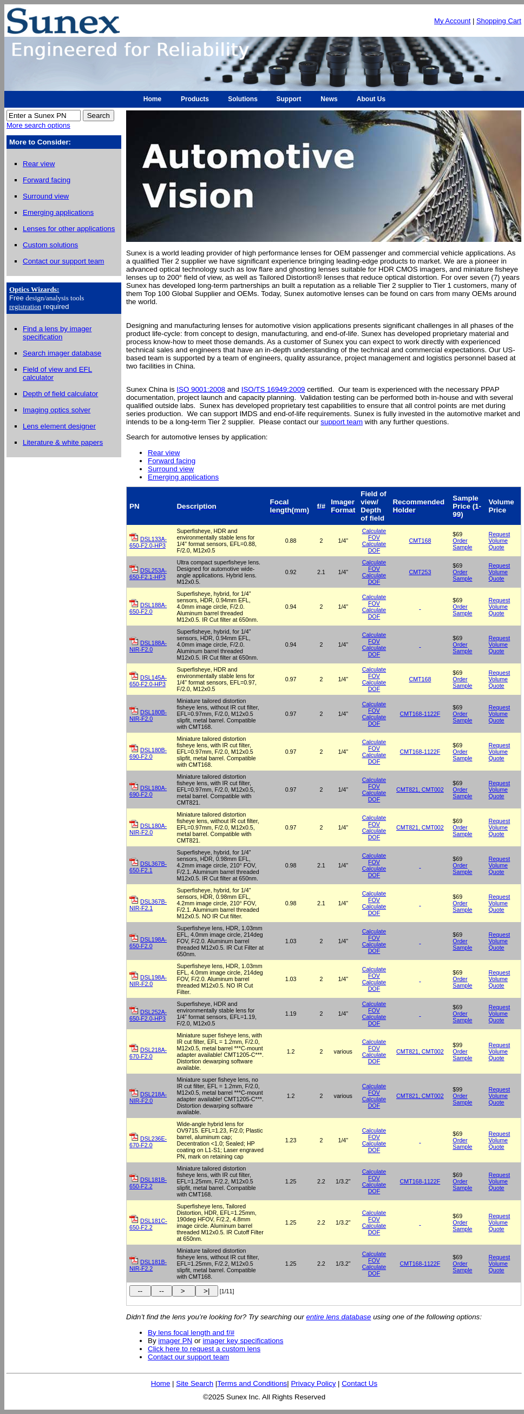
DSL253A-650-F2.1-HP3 (148, 573)
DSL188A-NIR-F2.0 (148, 646)
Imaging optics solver (56, 410)
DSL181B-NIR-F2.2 (148, 1265)
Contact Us (359, 1383)
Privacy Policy (313, 1383)
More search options (38, 125)
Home (161, 1383)
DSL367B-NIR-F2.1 (148, 904)
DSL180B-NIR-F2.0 (148, 715)
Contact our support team (188, 1357)
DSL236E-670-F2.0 (148, 1141)
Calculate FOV (374, 534)
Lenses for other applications (69, 229)
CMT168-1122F (420, 714)
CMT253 (420, 572)
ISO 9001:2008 (200, 389)
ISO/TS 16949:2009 (273, 389)
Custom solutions (50, 245)
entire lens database (338, 1317)
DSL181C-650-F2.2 (148, 1224)
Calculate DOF (374, 547)
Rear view (164, 453)
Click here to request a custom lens (204, 1349)
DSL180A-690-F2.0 (148, 791)
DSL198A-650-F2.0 (148, 942)
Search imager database (62, 353)
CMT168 (420, 540)
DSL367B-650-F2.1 (148, 866)
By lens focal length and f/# (191, 1332)
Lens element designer (59, 426)
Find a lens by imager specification (57, 333)
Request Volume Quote (499, 540)
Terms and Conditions (252, 1383)
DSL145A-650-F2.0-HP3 (148, 680)
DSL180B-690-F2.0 (148, 753)
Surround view (171, 469)
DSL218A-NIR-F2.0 (148, 1097)
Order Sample (462, 543)
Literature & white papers (63, 442)
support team (341, 422)
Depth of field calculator (60, 394)
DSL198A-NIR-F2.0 (148, 980)
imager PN (175, 1341)
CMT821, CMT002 (420, 789)
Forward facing (171, 461)
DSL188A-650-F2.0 (148, 608)
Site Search (194, 1383)
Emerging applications (183, 477)
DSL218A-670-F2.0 (148, 1053)
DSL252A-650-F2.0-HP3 (148, 1015)
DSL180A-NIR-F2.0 (148, 829)
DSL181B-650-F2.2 (148, 1182)
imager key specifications (243, 1341)
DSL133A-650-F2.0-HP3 (148, 542)
